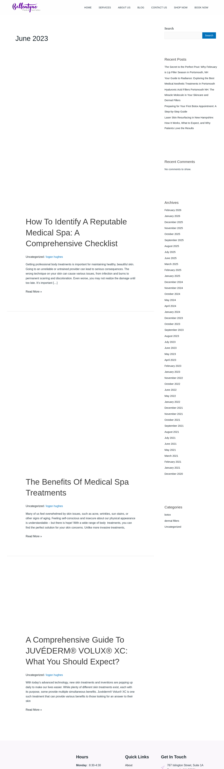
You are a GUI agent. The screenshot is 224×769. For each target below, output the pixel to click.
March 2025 (171, 267)
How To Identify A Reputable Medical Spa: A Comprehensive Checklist (78, 232)
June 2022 (170, 391)
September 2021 (174, 426)
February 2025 (173, 273)
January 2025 (172, 279)
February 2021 (173, 461)
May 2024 (170, 302)
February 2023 (173, 367)
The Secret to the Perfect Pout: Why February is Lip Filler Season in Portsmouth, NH (190, 72)
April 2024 (170, 308)
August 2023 (171, 338)
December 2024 (173, 284)
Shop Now (181, 7)
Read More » (34, 291)
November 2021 (173, 414)
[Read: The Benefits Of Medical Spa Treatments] (80, 399)
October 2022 (172, 385)
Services (105, 7)
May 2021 (170, 450)
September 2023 (174, 332)
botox (167, 514)
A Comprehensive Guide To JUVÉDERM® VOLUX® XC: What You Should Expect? (78, 650)
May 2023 (170, 355)
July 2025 (170, 255)
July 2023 (170, 343)
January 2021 (172, 467)
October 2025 (172, 237)
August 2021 (171, 432)
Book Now (201, 7)
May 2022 (170, 397)
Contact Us (159, 7)
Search (169, 28)
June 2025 (170, 261)
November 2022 (173, 379)
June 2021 (170, 444)
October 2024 (172, 296)
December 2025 (173, 226)
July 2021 (170, 438)
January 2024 (172, 314)
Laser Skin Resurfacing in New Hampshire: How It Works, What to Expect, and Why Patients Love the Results (189, 127)
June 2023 (170, 349)
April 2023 (170, 361)
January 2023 (172, 373)
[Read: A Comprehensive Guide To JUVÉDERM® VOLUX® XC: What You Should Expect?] (70, 600)
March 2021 (171, 455)
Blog (140, 7)
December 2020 (173, 473)
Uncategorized (35, 256)
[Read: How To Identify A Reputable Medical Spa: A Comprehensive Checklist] (80, 138)
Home (88, 7)
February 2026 (173, 214)
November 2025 (173, 232)
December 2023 (173, 320)
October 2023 (172, 326)
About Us (124, 7)
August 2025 (171, 249)
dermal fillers (171, 520)
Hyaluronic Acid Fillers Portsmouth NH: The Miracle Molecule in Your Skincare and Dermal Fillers (189, 100)
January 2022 (172, 402)
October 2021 (172, 420)
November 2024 (173, 290)
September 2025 (174, 243)
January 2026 (172, 220)
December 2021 (173, 408)
